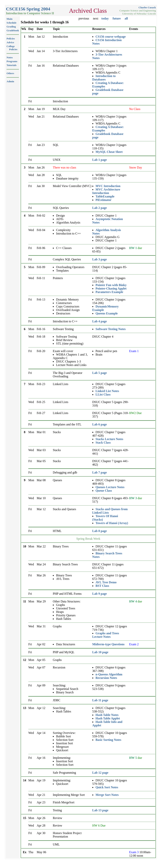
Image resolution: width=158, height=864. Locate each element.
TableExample (105, 196)
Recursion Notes (106, 677)
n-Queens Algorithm (109, 674)
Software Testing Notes (111, 329)
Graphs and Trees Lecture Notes (105, 635)
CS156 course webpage (111, 36)
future (117, 18)
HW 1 (133, 248)
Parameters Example (109, 292)
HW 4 (133, 601)
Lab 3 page (99, 259)
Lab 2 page (99, 207)
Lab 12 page (100, 772)
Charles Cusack (147, 7)
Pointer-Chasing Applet (111, 288)
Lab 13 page (100, 810)
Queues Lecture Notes (110, 487)
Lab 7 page (99, 472)
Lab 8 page (99, 531)
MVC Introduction (108, 186)
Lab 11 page (100, 700)
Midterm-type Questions (108, 644)
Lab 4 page (99, 321)
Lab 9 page (99, 593)
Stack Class (103, 442)
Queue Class (104, 490)
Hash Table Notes (107, 715)
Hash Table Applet (108, 718)
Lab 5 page (99, 372)
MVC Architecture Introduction (106, 191)
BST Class (102, 585)
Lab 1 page (99, 159)
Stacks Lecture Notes (109, 439)
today (105, 18)
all (126, 18)
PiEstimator (104, 200)
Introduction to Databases (104, 77)
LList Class (103, 394)
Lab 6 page (99, 424)
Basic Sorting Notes (108, 739)
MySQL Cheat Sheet (109, 151)
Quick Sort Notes (107, 787)
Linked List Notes (107, 391)
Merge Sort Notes (107, 794)
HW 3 (133, 498)
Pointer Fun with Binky (111, 285)
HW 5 (133, 757)
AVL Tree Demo (106, 582)
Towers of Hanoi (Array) (112, 523)
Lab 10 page (100, 652)
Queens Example (107, 313)
